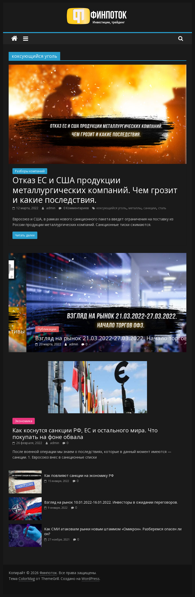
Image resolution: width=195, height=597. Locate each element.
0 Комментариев (74, 208)
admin (51, 208)
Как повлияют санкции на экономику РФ (79, 475)
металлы (134, 208)
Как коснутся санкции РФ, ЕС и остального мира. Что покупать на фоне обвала (85, 433)
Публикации (64, 329)
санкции (149, 208)
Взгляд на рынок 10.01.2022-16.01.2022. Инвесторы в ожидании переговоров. (111, 502)
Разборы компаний (30, 171)
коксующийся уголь (111, 208)
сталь (162, 208)
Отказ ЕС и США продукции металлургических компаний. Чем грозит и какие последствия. (94, 190)
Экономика (23, 421)
